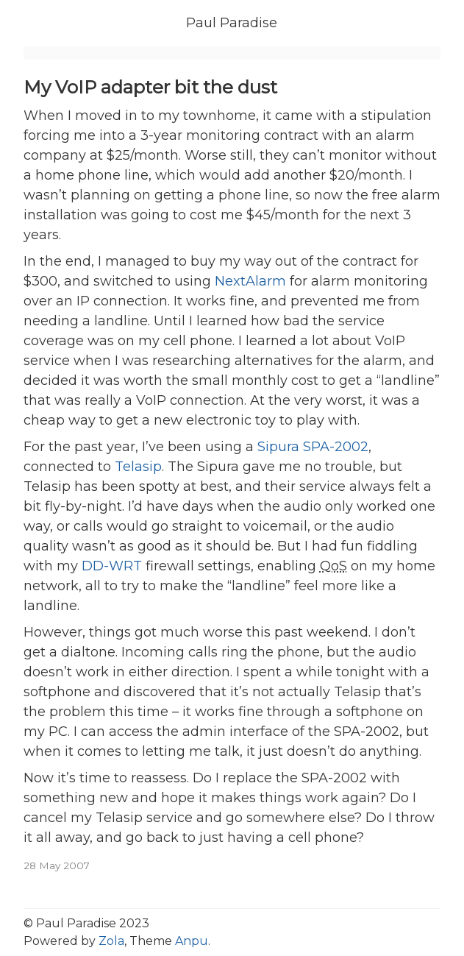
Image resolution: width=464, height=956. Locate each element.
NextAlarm (250, 281)
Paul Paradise (231, 23)
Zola (111, 941)
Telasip (138, 466)
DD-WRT (112, 566)
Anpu (191, 941)
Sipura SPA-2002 (312, 447)
